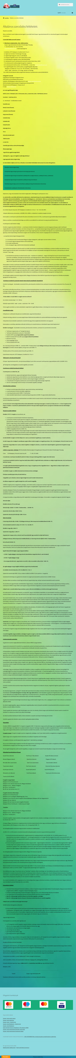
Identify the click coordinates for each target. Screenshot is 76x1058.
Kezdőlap (7, 18)
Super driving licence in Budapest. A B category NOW (15, 1027)
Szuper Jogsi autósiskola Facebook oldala (13, 1031)
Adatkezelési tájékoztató (9, 1047)
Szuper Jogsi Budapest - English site (12, 1024)
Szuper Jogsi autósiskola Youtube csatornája (14, 1029)
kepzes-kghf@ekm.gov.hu (34, 81)
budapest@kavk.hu (11, 86)
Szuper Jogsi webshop (8, 1020)
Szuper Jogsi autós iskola (9, 1018)
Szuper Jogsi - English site (9, 1022)
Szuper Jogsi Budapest (8, 1026)
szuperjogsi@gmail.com (10, 48)
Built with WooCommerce (22, 1047)
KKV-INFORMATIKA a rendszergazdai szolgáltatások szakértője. (40, 1036)
